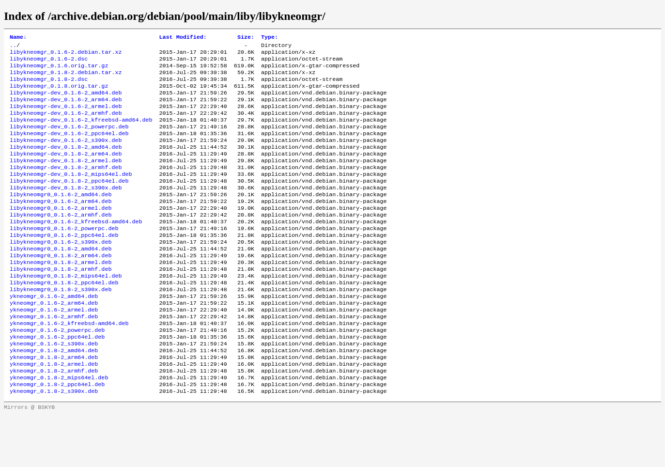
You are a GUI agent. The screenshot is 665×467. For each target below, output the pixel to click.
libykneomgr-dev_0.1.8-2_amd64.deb (66, 163)
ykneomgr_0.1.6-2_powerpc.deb (57, 372)
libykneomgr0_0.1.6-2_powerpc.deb (64, 256)
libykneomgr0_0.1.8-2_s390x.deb (60, 326)
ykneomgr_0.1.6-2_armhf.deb (54, 357)
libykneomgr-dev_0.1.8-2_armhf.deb (66, 186)
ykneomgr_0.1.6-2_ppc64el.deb (57, 380)
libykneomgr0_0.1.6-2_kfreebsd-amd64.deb (76, 248)
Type (269, 38)
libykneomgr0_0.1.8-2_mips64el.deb (66, 310)
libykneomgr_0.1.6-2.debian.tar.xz (66, 55)
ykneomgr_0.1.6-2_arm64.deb (54, 341)
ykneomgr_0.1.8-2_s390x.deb (54, 442)
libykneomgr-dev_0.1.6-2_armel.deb (66, 117)
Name (18, 38)
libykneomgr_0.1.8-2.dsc (49, 86)
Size (245, 38)
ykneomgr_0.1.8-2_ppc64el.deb (57, 434)
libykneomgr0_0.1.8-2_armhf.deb (60, 303)
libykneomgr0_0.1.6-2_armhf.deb (60, 241)
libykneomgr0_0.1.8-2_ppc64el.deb (64, 318)
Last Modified (183, 38)
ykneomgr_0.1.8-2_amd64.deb (54, 396)
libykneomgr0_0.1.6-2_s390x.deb (60, 272)
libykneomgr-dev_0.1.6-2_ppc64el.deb (69, 148)
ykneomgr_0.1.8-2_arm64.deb (54, 403)
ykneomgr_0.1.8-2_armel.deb (54, 411)
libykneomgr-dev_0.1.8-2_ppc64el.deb (69, 202)
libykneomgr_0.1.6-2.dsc (49, 62)
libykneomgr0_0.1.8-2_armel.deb (60, 295)
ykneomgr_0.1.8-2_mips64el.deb (59, 427)
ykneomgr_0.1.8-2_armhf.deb (54, 419)
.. (13, 47)
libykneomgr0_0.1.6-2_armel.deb (60, 233)
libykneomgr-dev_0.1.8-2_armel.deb (66, 179)
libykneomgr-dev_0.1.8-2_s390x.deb (66, 210)
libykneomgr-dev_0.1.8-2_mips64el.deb (71, 194)
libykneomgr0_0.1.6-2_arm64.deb (60, 225)
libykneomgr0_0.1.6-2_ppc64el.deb (64, 264)
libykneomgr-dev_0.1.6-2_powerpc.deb (69, 140)
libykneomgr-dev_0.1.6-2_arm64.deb (66, 109)
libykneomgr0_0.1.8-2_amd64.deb (60, 279)
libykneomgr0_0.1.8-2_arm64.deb (60, 287)
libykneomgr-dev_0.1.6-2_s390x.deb (66, 155)
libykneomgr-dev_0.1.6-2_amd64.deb (66, 101)
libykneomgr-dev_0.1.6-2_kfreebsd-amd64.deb (81, 132)
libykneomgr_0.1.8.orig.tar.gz (59, 93)
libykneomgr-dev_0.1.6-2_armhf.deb (66, 124)
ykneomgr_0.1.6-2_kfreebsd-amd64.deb (69, 365)
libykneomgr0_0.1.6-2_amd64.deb (60, 217)
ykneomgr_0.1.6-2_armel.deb (54, 349)
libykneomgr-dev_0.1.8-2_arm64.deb (66, 171)
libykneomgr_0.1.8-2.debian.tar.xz (66, 78)
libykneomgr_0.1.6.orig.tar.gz (59, 70)
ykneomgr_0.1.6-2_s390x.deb (54, 388)
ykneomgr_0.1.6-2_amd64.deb (54, 334)
